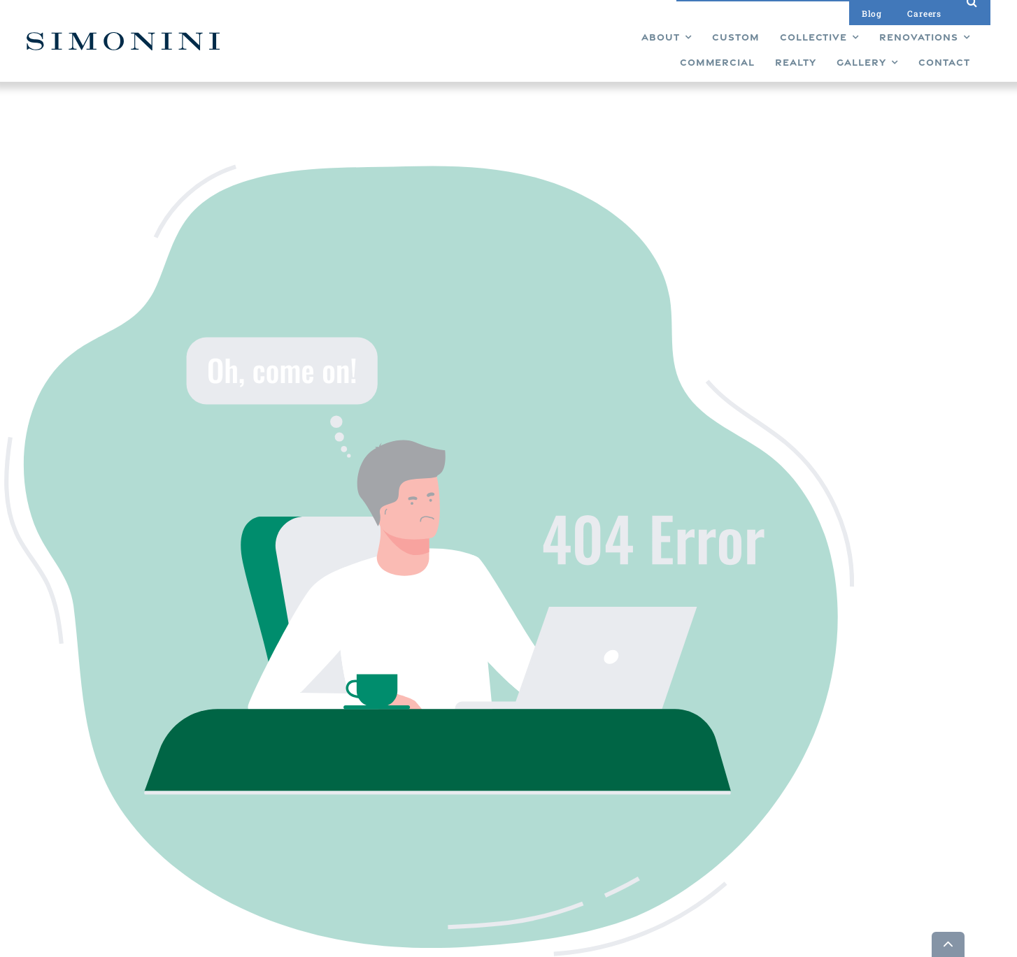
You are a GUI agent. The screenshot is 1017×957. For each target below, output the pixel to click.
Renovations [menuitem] (500, 794)
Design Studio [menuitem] (576, 771)
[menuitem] (361, 52)
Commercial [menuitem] (500, 818)
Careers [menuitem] (563, 794)
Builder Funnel (270, 944)
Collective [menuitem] (494, 771)
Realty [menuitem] (487, 842)
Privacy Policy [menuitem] (576, 832)
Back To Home (551, 443)
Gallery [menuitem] (561, 747)
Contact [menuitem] (563, 818)
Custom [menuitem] (490, 747)
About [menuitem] (486, 856)
